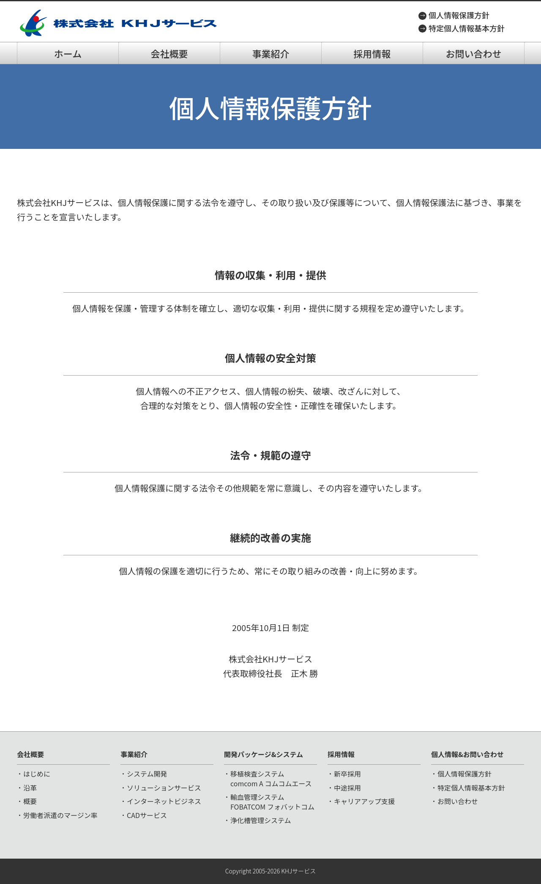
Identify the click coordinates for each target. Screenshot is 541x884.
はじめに (36, 774)
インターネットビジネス (164, 801)
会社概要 (169, 53)
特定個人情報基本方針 (467, 27)
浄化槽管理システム (260, 820)
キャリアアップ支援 (364, 801)
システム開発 (147, 774)
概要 (30, 801)
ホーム (68, 53)
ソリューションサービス (164, 787)
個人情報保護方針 (459, 14)
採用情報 (372, 53)
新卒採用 (347, 774)
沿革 (30, 787)
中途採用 (347, 787)
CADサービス (147, 815)
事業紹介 (270, 53)
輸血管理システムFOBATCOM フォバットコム (272, 801)
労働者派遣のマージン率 (60, 815)
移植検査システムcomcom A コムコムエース (271, 778)
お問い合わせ (473, 53)
